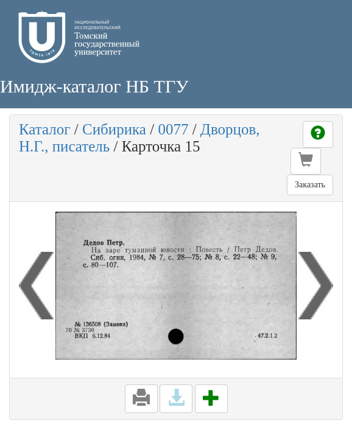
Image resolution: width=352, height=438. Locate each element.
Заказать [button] (310, 184)
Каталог (45, 129)
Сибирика (114, 129)
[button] (305, 161)
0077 (173, 129)
